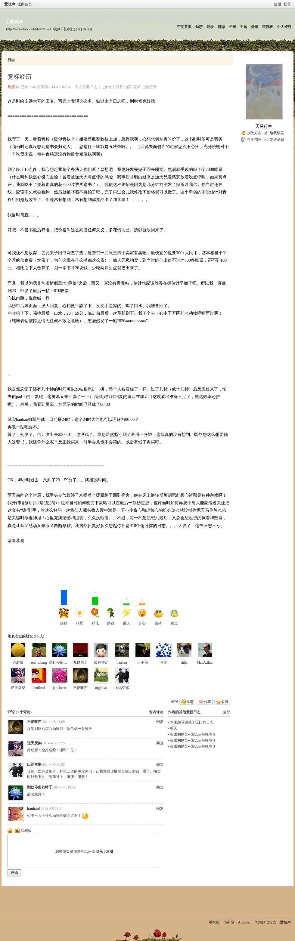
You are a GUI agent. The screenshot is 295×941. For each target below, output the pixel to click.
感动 (158, 617)
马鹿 (163, 662)
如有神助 (101, 662)
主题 (243, 27)
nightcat (101, 688)
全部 (226, 712)
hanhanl (33, 809)
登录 (287, 4)
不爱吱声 (80, 688)
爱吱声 (9, 4)
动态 (199, 27)
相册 (232, 27)
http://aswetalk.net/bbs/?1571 (28, 29)
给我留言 (277, 133)
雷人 (126, 607)
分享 (254, 27)
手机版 (214, 922)
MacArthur (205, 662)
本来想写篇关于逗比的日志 (191, 722)
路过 (111, 616)
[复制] (67, 29)
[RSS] (87, 29)
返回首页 (24, 4)
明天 (173, 728)
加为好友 (254, 133)
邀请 (190, 702)
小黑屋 (228, 922)
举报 (174, 701)
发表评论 (156, 712)
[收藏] (56, 29)
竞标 (137, 87)
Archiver (244, 922)
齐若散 (18, 662)
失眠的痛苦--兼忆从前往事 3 (192, 746)
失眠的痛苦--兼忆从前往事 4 (192, 740)
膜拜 (64, 607)
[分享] (77, 29)
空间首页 (184, 27)
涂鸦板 (23, 830)
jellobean (59, 688)
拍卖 (128, 87)
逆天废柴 (18, 688)
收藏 (224, 702)
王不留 (142, 662)
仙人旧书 (115, 87)
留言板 (267, 27)
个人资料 (284, 27)
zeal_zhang (39, 662)
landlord (39, 688)
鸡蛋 (79, 616)
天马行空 (263, 126)
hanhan (121, 662)
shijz (184, 662)
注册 (277, 4)
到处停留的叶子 (61, 662)
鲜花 (95, 607)
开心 (142, 607)
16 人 (39, 636)
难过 (174, 617)
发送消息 (277, 139)
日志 (221, 27)
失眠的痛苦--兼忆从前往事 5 (192, 734)
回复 (159, 722)
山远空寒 (149, 87)
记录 (210, 27)
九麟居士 (80, 662)
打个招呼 (254, 139)
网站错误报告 (265, 922)
